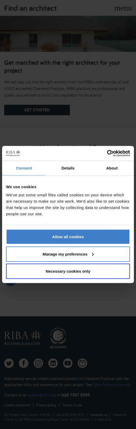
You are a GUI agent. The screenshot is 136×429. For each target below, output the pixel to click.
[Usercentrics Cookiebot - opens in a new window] (107, 153)
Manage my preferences (68, 254)
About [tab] (112, 168)
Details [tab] (68, 168)
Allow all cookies (68, 237)
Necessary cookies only (68, 271)
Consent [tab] (24, 168)
